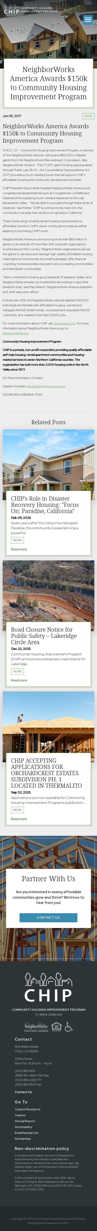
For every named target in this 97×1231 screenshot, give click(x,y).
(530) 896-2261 (25, 1080)
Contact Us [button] (48, 918)
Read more (19, 549)
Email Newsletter (26, 1133)
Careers (20, 1115)
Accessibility (23, 1127)
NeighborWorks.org (15, 333)
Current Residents (27, 1109)
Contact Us (23, 1092)
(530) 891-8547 (25, 1084)
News (88, 116)
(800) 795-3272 (64, 1185)
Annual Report (25, 1121)
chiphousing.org (64, 323)
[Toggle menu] (88, 20)
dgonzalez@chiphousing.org (46, 386)
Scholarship (23, 1139)
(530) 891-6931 (25, 1071)
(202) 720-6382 (26, 1189)
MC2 (66, 1223)
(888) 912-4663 (26, 1075)
